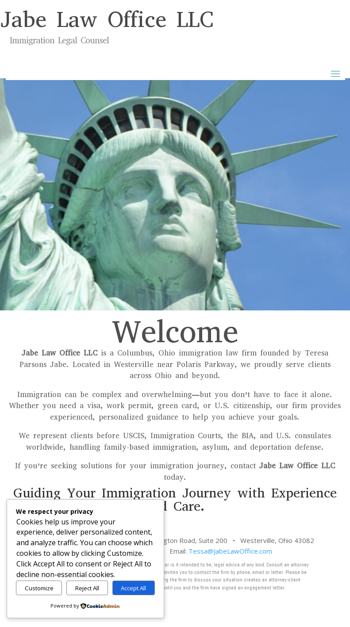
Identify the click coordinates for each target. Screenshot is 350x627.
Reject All (87, 588)
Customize (39, 588)
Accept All (133, 588)
